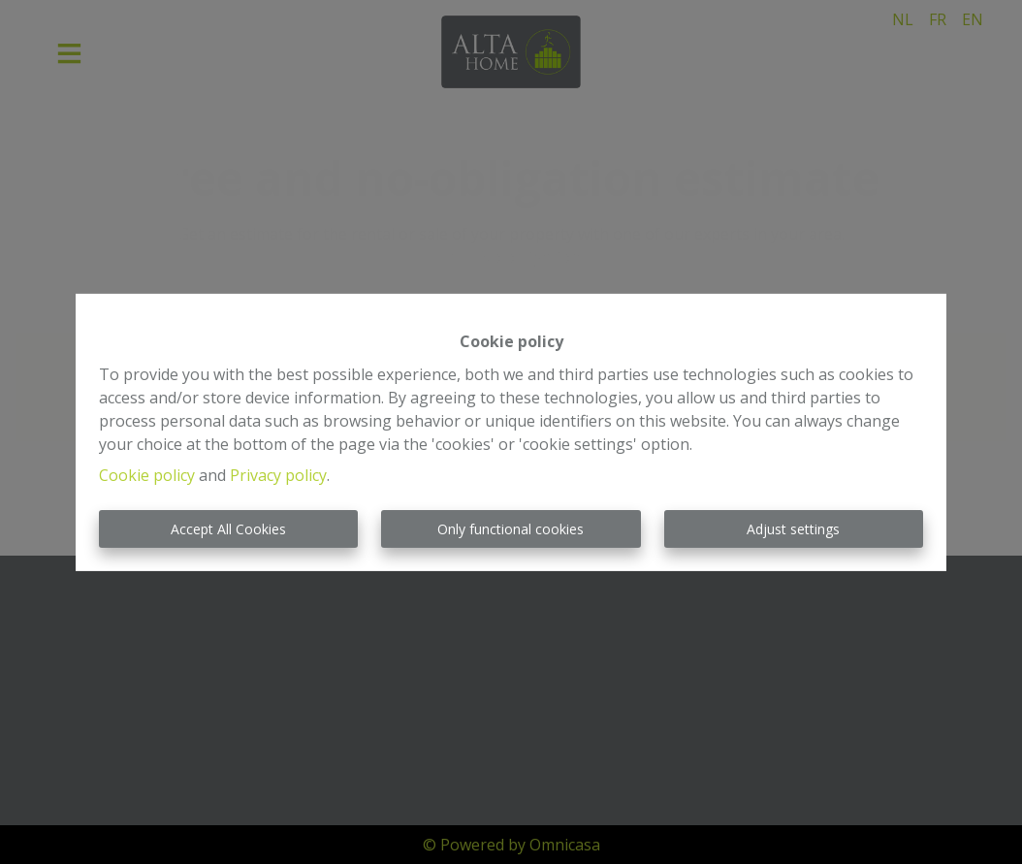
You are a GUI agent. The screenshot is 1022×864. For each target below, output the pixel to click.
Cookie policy (147, 475)
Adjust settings (793, 529)
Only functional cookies (510, 529)
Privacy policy (278, 475)
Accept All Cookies (228, 529)
